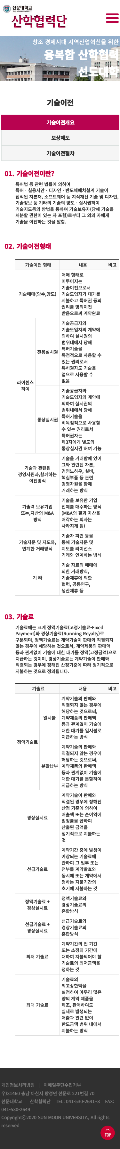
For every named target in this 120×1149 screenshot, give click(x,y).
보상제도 (60, 138)
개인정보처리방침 (18, 1085)
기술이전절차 (60, 153)
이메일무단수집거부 (62, 1085)
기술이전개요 (60, 124)
